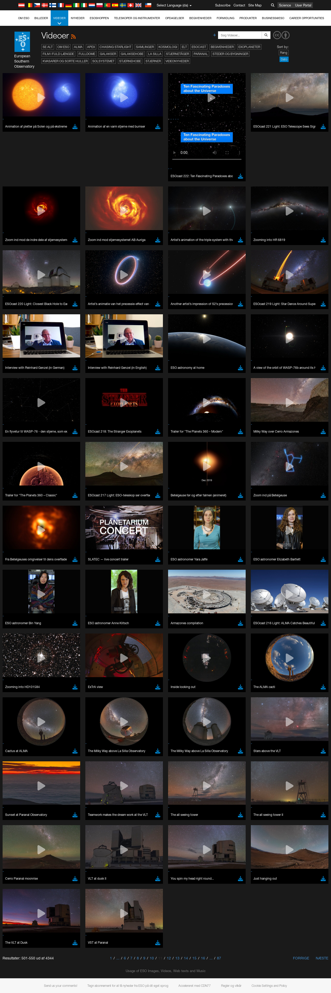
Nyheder (78, 18)
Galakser (108, 54)
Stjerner (153, 61)
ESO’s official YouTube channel (121, 757)
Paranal (201, 54)
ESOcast (199, 47)
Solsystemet (103, 61)
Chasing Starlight (115, 47)
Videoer (59, 21)
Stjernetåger (177, 54)
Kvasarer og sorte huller (65, 61)
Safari (20, 861)
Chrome (21, 847)
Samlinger (145, 47)
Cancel (42, 937)
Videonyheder (177, 61)
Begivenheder (200, 18)
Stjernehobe (130, 61)
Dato (284, 59)
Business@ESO (273, 18)
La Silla (154, 54)
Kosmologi (168, 47)
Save (16, 937)
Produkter (248, 18)
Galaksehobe (132, 54)
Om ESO (23, 18)
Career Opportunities (306, 18)
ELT (184, 47)
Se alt (48, 47)
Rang (283, 52)
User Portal (303, 5)
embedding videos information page (296, 762)
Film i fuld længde (58, 54)
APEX (91, 47)
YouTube (11, 757)
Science (285, 5)
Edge (19, 851)
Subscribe (222, 5)
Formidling (225, 18)
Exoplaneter (249, 47)
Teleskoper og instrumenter (137, 18)
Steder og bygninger (230, 54)
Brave (20, 842)
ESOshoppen (99, 18)
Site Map (255, 5)
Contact (239, 5)
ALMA (78, 47)
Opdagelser (174, 18)
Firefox (20, 856)
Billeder (41, 18)
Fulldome (87, 54)
